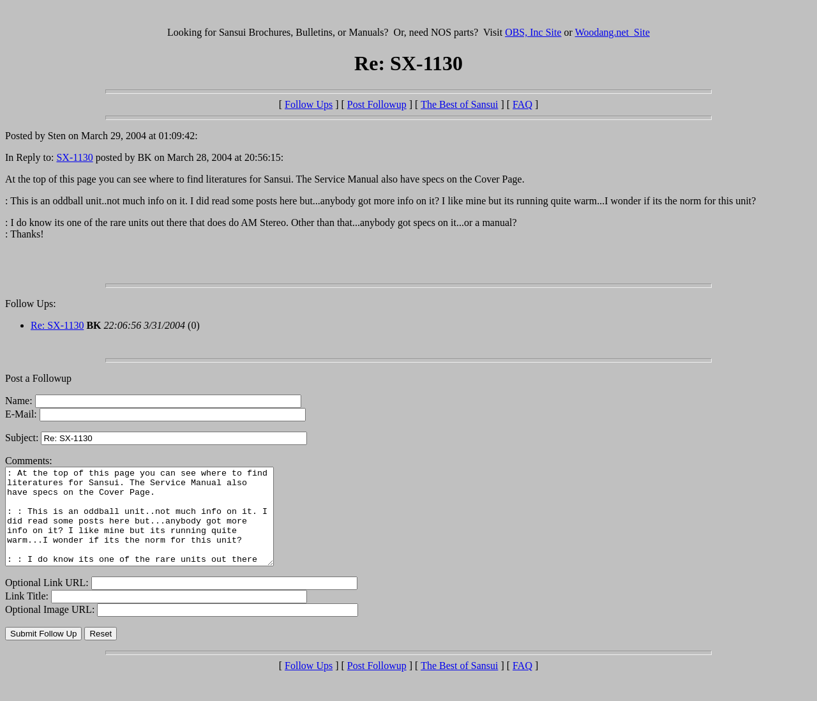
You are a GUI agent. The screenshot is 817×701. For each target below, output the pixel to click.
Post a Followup (38, 378)
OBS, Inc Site (533, 32)
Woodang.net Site (612, 32)
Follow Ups (309, 104)
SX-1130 (74, 157)
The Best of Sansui (459, 104)
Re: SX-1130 (57, 325)
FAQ (522, 104)
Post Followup (377, 104)
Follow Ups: (30, 303)
